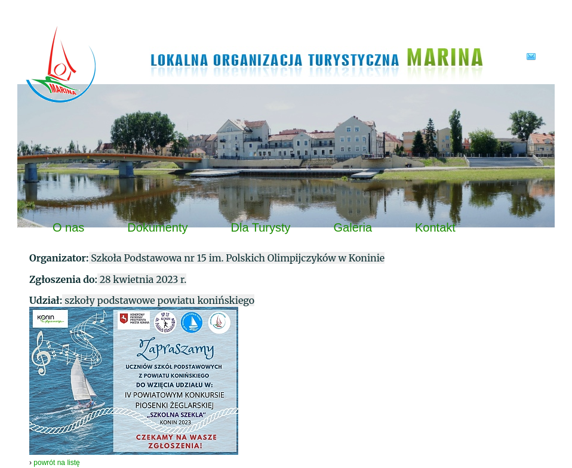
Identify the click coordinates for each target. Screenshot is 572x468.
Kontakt (435, 227)
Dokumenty (157, 227)
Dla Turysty (261, 227)
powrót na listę (56, 462)
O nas (68, 227)
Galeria (353, 227)
